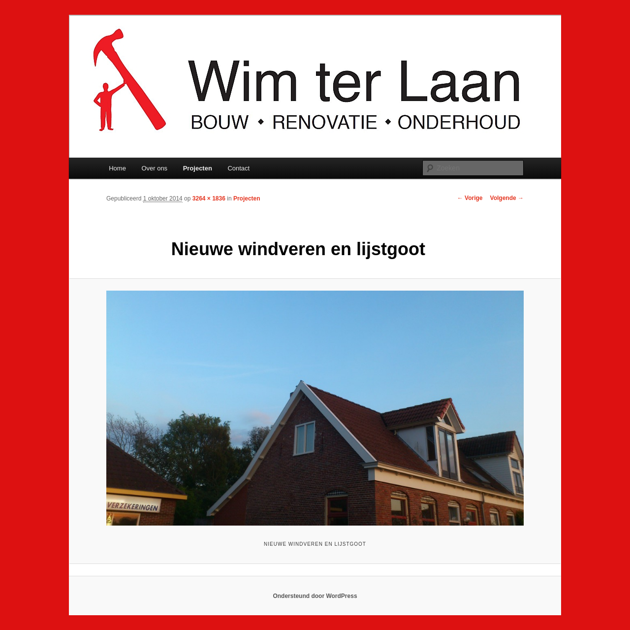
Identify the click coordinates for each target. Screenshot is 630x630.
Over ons (154, 168)
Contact (238, 168)
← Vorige (470, 198)
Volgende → (507, 198)
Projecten (197, 168)
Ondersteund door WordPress (315, 596)
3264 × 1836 (208, 198)
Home (117, 168)
